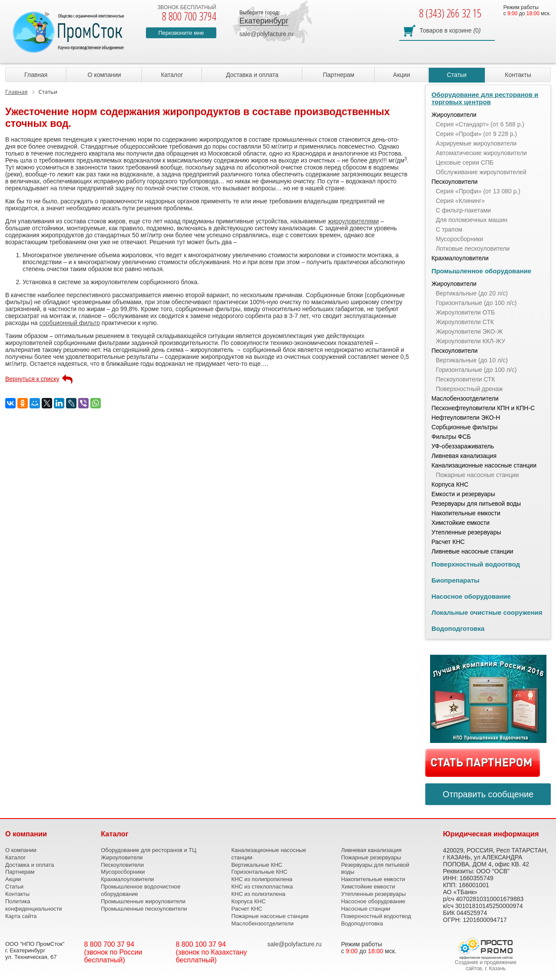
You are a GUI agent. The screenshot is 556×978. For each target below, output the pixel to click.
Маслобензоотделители (465, 398)
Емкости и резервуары (463, 494)
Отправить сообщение (488, 794)
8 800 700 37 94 (109, 944)
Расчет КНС (448, 541)
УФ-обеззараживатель (462, 446)
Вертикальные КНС (256, 865)
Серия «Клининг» (460, 200)
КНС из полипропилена (261, 879)
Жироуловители (454, 114)
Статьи (457, 74)
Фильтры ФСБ (451, 436)
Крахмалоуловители (460, 258)
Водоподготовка (457, 628)
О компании (104, 74)
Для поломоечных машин (471, 219)
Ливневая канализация (463, 455)
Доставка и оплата (252, 74)
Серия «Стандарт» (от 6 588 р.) (480, 124)
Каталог (172, 74)
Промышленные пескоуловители (144, 908)
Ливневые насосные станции (472, 551)
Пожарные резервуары (371, 857)
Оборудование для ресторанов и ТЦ (148, 850)
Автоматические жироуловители (481, 152)
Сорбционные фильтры (464, 427)
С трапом (449, 229)
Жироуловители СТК (465, 321)
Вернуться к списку (32, 378)
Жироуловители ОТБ (465, 312)
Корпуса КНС (449, 484)
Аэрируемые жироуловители (476, 143)
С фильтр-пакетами (463, 210)
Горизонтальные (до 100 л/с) (476, 302)
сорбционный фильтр (69, 322)
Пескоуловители (454, 181)
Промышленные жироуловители (143, 901)
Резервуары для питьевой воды (476, 503)
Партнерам (338, 74)
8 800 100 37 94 (201, 944)
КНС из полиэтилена (258, 894)
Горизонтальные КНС (259, 872)
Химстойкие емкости (460, 522)
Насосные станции (365, 908)
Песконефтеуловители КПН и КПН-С (483, 407)
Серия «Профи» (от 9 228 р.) (476, 133)
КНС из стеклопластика (262, 886)
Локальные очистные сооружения (486, 612)
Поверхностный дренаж (469, 388)
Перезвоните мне (181, 33)
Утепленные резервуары (466, 532)
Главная (35, 74)
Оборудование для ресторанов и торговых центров (484, 98)
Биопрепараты (455, 580)
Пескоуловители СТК (465, 379)
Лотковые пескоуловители (473, 248)
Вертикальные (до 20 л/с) (472, 293)
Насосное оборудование (471, 596)
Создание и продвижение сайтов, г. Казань (485, 965)
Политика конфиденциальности (33, 905)
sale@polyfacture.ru (266, 33)
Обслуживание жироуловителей (481, 172)
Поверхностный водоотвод (475, 564)
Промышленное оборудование (481, 271)
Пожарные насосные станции (477, 474)
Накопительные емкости (465, 513)
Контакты (518, 74)
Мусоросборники (459, 238)
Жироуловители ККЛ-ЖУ (470, 341)
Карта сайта (20, 916)
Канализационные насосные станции (483, 465)
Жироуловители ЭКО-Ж (469, 331)
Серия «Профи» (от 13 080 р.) (478, 191)
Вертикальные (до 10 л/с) (472, 360)
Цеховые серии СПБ (464, 162)
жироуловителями (353, 221)
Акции (401, 74)
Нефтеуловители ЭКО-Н (465, 417)
